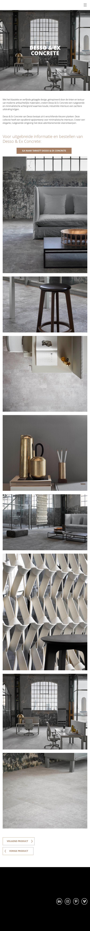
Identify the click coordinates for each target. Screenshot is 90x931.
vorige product (16, 851)
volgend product (20, 841)
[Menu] (85, 5)
